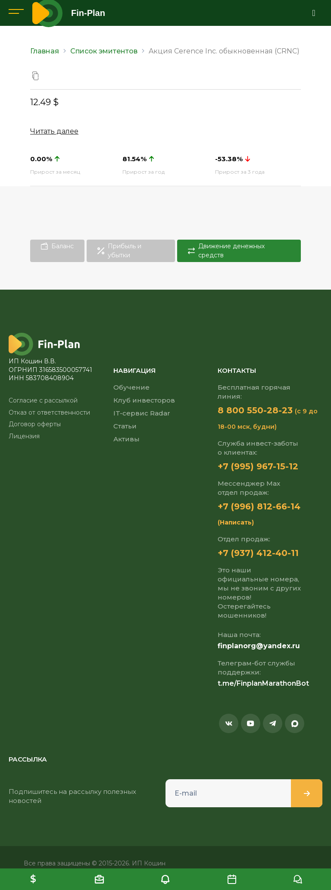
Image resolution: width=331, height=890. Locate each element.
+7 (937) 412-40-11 (258, 553)
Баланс (57, 246)
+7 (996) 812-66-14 (259, 506)
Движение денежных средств (226, 250)
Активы (126, 439)
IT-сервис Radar (141, 413)
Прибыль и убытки (119, 250)
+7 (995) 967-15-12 (258, 466)
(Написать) (236, 522)
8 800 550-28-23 (255, 410)
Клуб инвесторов (144, 400)
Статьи (125, 426)
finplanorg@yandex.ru (259, 646)
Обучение (131, 387)
